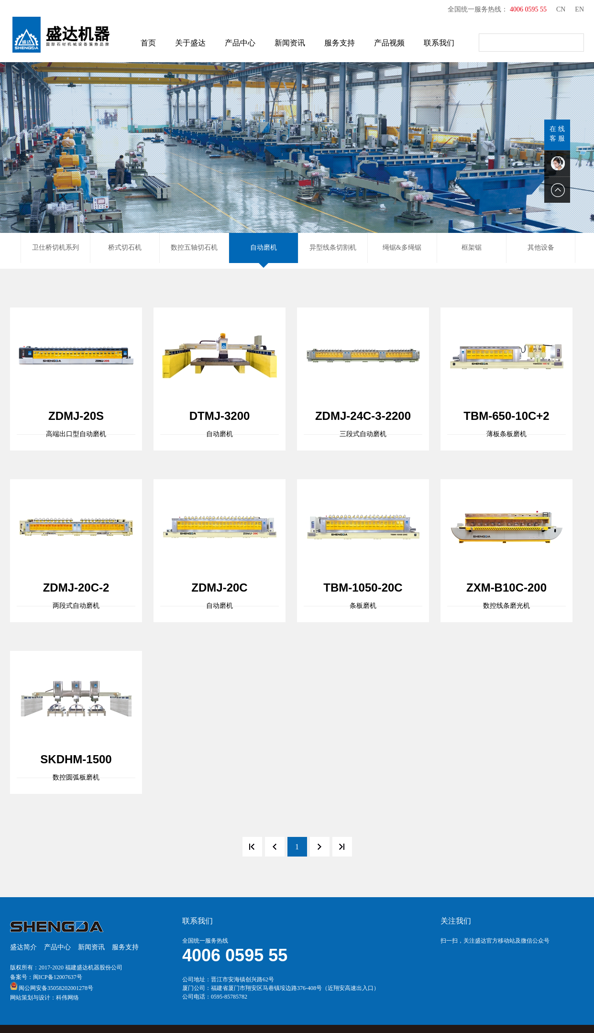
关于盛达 (200, 43)
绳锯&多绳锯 (402, 250)
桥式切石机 (125, 250)
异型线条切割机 (332, 250)
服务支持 (349, 43)
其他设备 (541, 250)
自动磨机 (263, 250)
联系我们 (448, 43)
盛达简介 (23, 947)
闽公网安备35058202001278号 (56, 988)
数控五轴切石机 (194, 250)
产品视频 (399, 43)
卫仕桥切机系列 (55, 250)
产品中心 (249, 43)
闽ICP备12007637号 (57, 977)
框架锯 (472, 250)
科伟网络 (67, 997)
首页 (157, 43)
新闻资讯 (299, 43)
